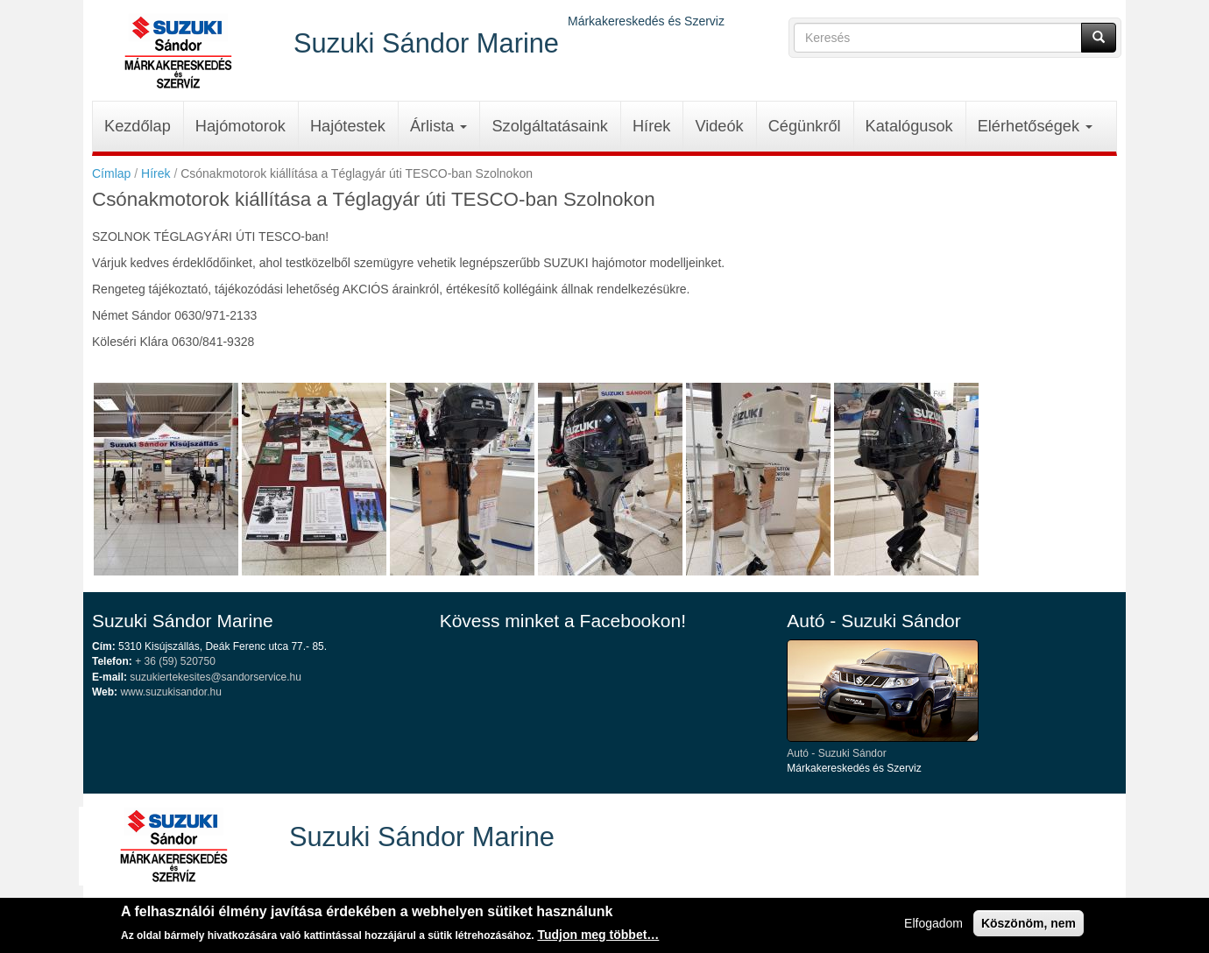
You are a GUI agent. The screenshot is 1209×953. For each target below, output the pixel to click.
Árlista (439, 126)
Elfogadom (933, 927)
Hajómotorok (240, 126)
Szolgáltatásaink (549, 126)
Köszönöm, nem (1028, 927)
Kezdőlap (137, 126)
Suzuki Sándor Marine (426, 42)
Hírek (651, 126)
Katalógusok (909, 126)
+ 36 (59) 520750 (175, 661)
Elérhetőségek (1035, 126)
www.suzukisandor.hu (170, 692)
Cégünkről (804, 126)
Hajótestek (347, 126)
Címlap (111, 173)
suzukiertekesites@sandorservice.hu (215, 677)
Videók (719, 126)
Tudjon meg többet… (598, 938)
